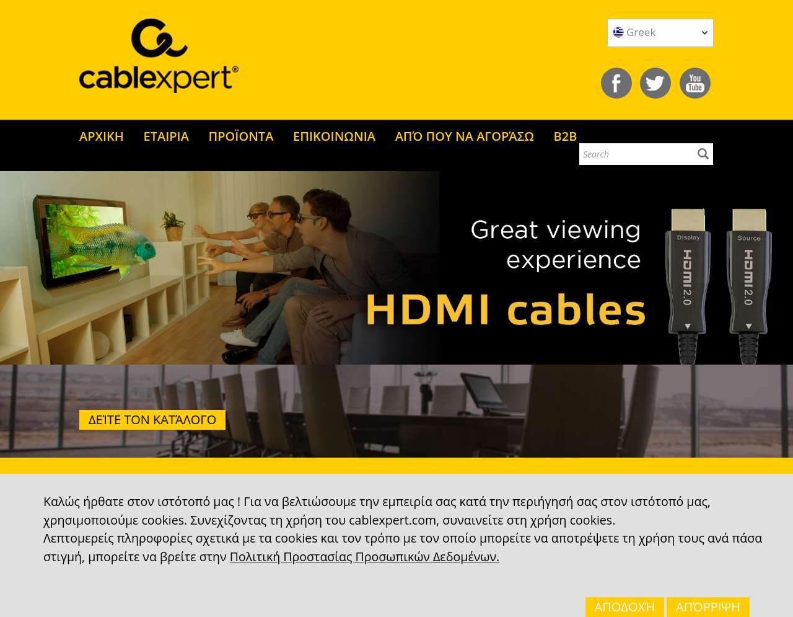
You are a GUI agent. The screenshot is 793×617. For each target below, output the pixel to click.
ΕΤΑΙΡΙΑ (166, 136)
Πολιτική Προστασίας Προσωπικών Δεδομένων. (364, 556)
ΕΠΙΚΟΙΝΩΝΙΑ (334, 136)
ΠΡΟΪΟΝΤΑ (241, 136)
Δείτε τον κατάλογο (152, 419)
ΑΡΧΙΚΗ (101, 136)
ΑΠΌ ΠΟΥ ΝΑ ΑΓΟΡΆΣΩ (464, 136)
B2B (565, 136)
